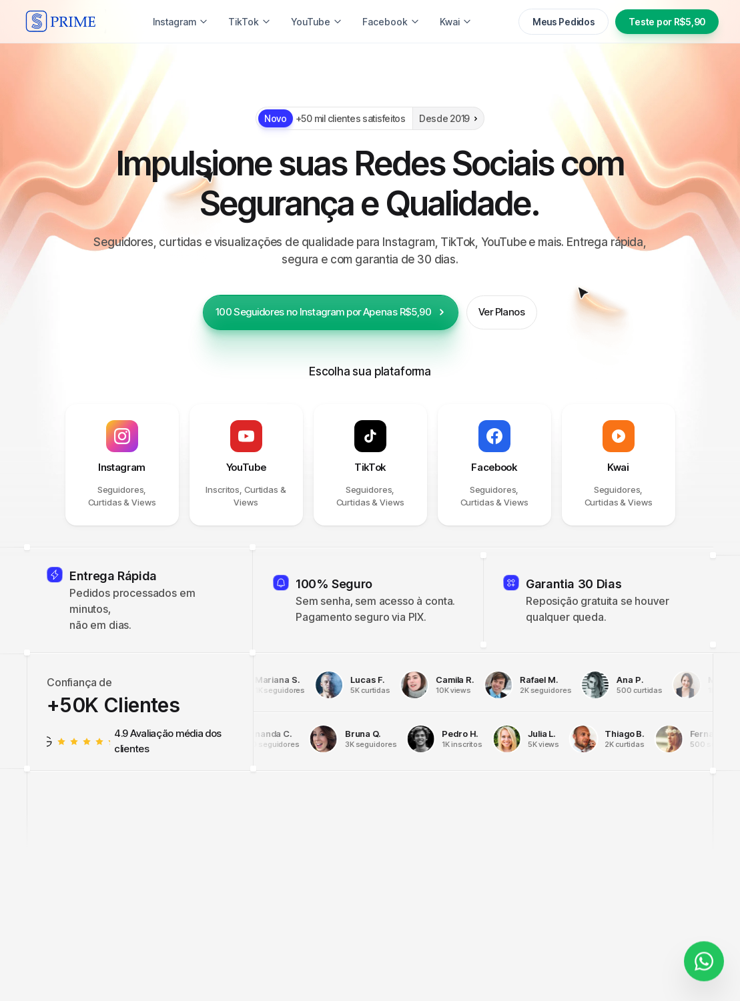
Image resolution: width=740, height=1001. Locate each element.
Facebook (391, 21)
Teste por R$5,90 (667, 21)
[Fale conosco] (704, 958)
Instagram (180, 21)
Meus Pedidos (563, 21)
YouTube (316, 21)
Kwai (456, 21)
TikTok (249, 21)
